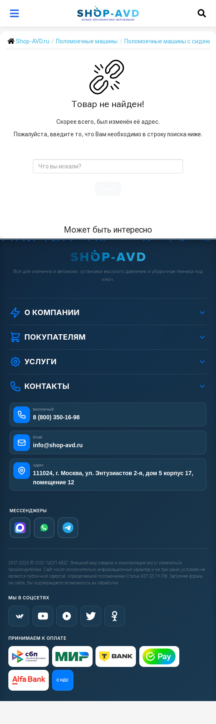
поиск (108, 188)
